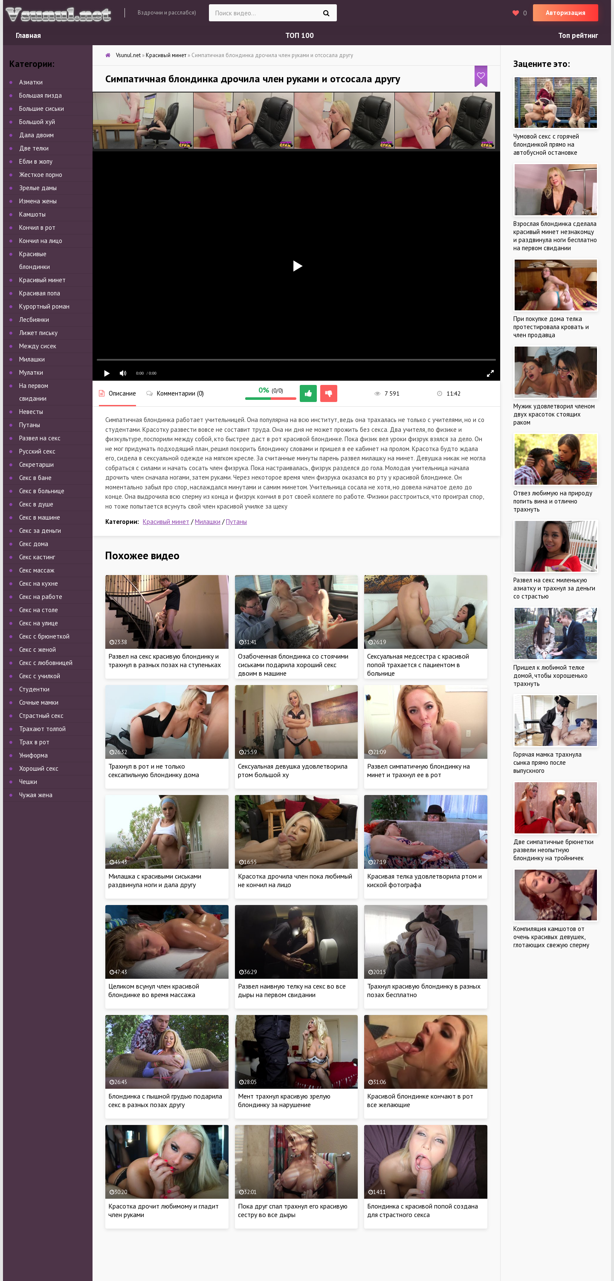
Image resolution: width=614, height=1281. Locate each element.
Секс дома (33, 544)
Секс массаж (36, 570)
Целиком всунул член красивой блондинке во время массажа (153, 990)
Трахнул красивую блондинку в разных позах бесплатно (424, 990)
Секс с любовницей (45, 663)
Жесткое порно (40, 175)
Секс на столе (38, 610)
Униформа (33, 755)
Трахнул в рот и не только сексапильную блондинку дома (153, 770)
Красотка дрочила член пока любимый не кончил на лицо (295, 880)
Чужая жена (35, 795)
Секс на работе (40, 597)
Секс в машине (39, 517)
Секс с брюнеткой (44, 636)
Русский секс (37, 451)
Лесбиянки (34, 319)
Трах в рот (34, 742)
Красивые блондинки (34, 260)
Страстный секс (41, 715)
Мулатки (31, 372)
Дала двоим (36, 135)
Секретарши (36, 464)
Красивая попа (39, 293)
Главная (28, 35)
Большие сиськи (41, 108)
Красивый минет (166, 522)
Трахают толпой (42, 729)
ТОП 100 (299, 35)
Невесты (31, 412)
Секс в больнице (41, 491)
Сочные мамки (38, 702)
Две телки (34, 148)
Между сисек (37, 346)
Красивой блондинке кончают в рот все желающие (420, 1100)
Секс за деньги (40, 530)
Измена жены (38, 201)
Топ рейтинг (578, 35)
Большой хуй (37, 122)
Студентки (34, 689)
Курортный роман (44, 306)
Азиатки (31, 82)
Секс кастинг (37, 557)
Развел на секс (40, 438)
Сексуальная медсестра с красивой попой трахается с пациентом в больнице (418, 664)
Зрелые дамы (38, 188)
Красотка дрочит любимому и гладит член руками (163, 1210)
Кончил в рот (37, 227)
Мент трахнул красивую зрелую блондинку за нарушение (284, 1100)
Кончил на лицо (40, 241)
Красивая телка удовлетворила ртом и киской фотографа (424, 880)
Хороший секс (38, 768)
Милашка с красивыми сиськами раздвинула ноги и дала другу (154, 880)
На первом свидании (33, 392)
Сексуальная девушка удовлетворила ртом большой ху (293, 770)
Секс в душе (36, 504)
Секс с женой (37, 649)
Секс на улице (38, 623)
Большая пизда (40, 95)
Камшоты (32, 214)
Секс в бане (35, 478)
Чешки (28, 782)
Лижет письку (38, 333)
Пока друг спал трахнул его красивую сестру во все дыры (293, 1210)
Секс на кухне (38, 583)
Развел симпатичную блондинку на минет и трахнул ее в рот (418, 770)
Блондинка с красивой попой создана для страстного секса (422, 1210)
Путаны (236, 522)
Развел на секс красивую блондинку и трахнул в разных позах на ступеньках (164, 660)
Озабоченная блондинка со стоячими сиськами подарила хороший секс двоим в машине (293, 664)
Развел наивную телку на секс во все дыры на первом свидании (292, 990)
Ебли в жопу (35, 161)
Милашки (207, 522)
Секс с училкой (39, 676)
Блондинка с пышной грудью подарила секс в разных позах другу (165, 1100)
